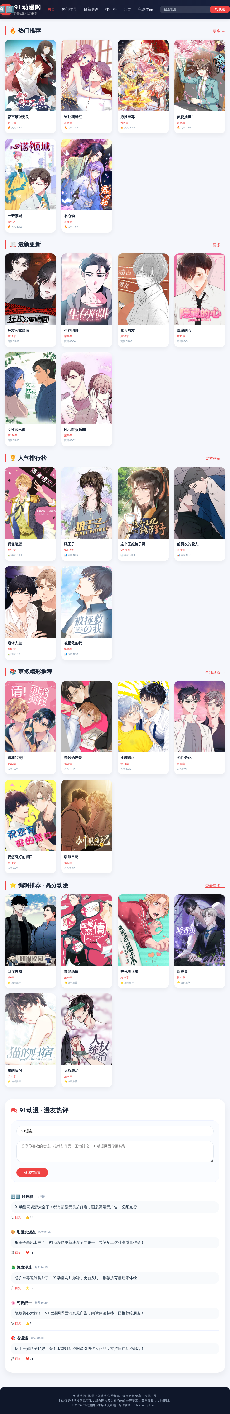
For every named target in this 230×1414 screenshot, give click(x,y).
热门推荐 (69, 9)
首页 (51, 9)
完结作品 (145, 9)
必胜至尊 (127, 117)
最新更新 (91, 9)
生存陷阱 (71, 330)
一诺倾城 (15, 216)
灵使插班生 (186, 117)
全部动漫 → (215, 672)
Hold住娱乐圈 (75, 429)
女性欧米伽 (16, 429)
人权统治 (71, 1070)
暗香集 (182, 971)
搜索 (220, 9)
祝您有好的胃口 (20, 857)
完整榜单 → (215, 458)
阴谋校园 (15, 971)
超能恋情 (71, 971)
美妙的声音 (73, 758)
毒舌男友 (127, 330)
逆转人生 (15, 643)
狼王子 (69, 544)
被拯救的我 (73, 643)
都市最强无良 (18, 117)
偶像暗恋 (15, 544)
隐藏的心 (184, 330)
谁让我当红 (73, 117)
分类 (127, 9)
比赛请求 (127, 758)
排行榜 (111, 9)
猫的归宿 (15, 1070)
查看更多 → (215, 886)
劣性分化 (184, 758)
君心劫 (69, 216)
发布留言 (32, 1172)
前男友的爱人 (187, 544)
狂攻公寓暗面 (18, 330)
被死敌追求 (129, 971)
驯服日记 (71, 857)
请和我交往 (16, 758)
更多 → (219, 31)
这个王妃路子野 (132, 544)
